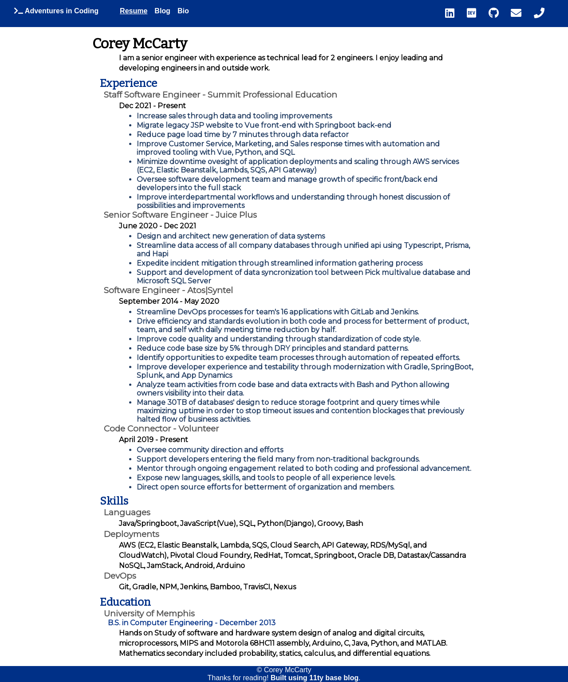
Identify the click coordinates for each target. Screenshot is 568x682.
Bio (183, 11)
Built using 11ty (298, 678)
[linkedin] (454, 13)
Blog (162, 11)
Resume (133, 11)
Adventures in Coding (56, 11)
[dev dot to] (476, 13)
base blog (342, 678)
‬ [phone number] (539, 13)
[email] (521, 13)
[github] (498, 13)
